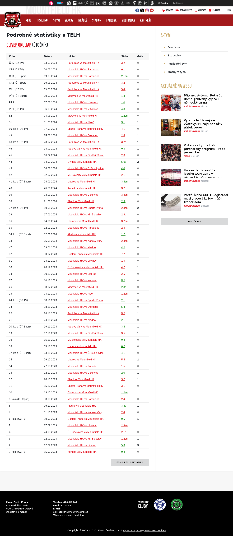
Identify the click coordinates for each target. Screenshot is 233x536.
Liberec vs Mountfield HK (81, 181)
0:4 (123, 451)
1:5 (123, 260)
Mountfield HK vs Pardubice (83, 69)
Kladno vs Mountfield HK (81, 234)
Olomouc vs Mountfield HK (82, 221)
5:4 (123, 359)
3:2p (123, 142)
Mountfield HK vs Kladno (81, 247)
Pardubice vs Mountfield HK (83, 63)
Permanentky (184, 10)
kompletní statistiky (129, 462)
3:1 (123, 122)
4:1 (123, 128)
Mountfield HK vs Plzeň (80, 122)
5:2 (123, 280)
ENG (226, 10)
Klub (28, 21)
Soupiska (174, 47)
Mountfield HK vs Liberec (81, 274)
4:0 (123, 168)
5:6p (123, 161)
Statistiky (174, 55)
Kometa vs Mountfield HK (82, 188)
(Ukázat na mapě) (16, 512)
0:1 (123, 69)
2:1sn (124, 76)
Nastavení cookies (155, 530)
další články (194, 221)
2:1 (123, 175)
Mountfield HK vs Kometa (82, 280)
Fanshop (214, 10)
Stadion (96, 21)
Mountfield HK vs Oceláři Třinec (85, 155)
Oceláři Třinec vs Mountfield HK (85, 254)
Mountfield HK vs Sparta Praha (85, 208)
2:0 (123, 372)
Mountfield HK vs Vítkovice (82, 102)
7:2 (123, 254)
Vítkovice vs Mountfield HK (82, 96)
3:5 (123, 333)
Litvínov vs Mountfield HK (82, 161)
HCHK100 (167, 10)
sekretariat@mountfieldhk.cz (70, 512)
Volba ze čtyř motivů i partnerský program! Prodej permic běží (205, 149)
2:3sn (124, 208)
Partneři (145, 21)
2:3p (123, 201)
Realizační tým (177, 63)
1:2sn (124, 115)
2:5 (123, 274)
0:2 (123, 346)
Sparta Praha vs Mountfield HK (85, 128)
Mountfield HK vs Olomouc (82, 135)
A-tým (56, 21)
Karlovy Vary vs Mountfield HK (84, 148)
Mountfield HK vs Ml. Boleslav (84, 214)
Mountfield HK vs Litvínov (82, 260)
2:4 (123, 135)
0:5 (123, 419)
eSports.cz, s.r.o (132, 530)
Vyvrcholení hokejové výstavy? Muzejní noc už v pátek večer (203, 124)
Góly (140, 56)
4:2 (123, 247)
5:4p (123, 89)
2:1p (123, 432)
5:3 (123, 306)
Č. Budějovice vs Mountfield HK (85, 267)
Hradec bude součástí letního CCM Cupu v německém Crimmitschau (203, 173)
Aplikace (200, 10)
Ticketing (42, 21)
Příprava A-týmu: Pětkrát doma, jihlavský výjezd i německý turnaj (203, 99)
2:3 (123, 155)
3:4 (123, 326)
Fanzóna (111, 21)
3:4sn (124, 181)
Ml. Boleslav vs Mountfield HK (84, 175)
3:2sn (124, 221)
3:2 (123, 63)
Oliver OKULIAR (18, 45)
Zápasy (69, 21)
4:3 (123, 109)
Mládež (82, 21)
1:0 (123, 102)
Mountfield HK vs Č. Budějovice (85, 168)
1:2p (123, 234)
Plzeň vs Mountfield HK (80, 201)
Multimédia (128, 21)
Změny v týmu (177, 71)
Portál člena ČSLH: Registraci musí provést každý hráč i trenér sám (206, 198)
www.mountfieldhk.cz (72, 515)
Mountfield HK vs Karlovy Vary (84, 241)
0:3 (123, 148)
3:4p (123, 405)
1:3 (123, 96)
